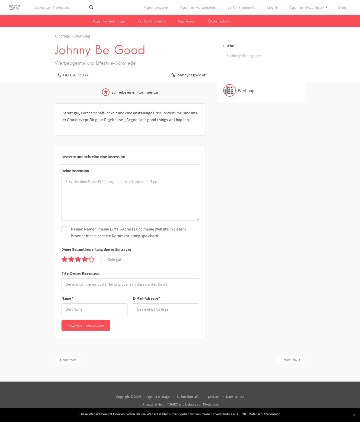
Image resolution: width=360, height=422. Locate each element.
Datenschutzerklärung (264, 414)
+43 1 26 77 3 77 (75, 74)
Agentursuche (156, 7)
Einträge (62, 35)
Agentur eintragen (109, 21)
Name (68, 298)
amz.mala (69, 360)
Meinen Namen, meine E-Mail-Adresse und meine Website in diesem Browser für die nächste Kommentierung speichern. (128, 232)
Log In (272, 7)
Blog (342, 7)
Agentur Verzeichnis (198, 7)
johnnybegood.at (191, 74)
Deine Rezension (75, 170)
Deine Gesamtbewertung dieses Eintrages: (97, 249)
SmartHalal (290, 360)
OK (244, 414)
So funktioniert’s (241, 7)
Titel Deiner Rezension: (81, 273)
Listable (190, 404)
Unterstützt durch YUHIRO (160, 404)
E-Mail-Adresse (146, 298)
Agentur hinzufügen (306, 7)
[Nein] (353, 415)
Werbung (82, 35)
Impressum (187, 21)
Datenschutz (219, 21)
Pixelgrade (210, 404)
